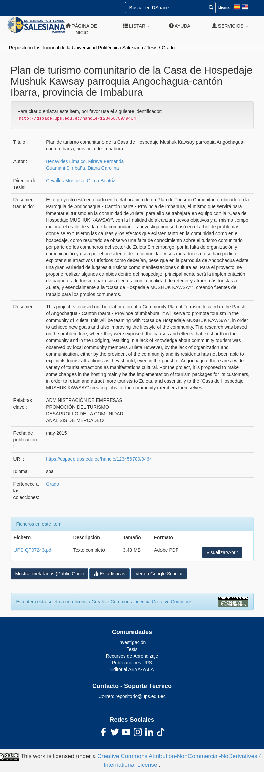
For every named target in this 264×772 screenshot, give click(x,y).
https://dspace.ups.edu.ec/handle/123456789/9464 (99, 459)
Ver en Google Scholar (159, 573)
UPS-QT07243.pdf (33, 550)
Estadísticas (109, 573)
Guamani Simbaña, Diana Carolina (82, 168)
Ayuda (179, 26)
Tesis (152, 47)
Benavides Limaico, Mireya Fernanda (85, 161)
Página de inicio (81, 29)
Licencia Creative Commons (162, 601)
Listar (136, 26)
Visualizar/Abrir (222, 552)
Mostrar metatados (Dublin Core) (49, 573)
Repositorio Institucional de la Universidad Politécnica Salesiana (76, 47)
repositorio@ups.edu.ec (141, 696)
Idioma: (224, 7)
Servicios (230, 26)
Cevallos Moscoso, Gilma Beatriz (80, 180)
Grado (168, 47)
